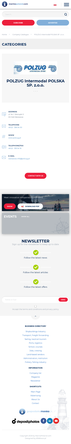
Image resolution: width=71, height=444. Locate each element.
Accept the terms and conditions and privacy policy (35, 309)
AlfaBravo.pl (41, 438)
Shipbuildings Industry (36, 331)
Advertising (35, 396)
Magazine (35, 377)
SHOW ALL (25, 216)
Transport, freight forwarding (35, 335)
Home (4, 34)
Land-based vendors (36, 354)
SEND (63, 300)
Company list (35, 373)
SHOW (9, 206)
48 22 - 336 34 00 (15, 127)
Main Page (35, 392)
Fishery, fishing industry (35, 362)
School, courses (35, 347)
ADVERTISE (52, 23)
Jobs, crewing (35, 351)
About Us (35, 399)
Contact (35, 403)
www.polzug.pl (14, 138)
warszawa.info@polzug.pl (19, 159)
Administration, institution (35, 358)
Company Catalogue (20, 34)
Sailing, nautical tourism (35, 339)
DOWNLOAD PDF (30, 206)
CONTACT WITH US (35, 176)
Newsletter (35, 381)
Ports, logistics (35, 343)
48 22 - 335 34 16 (14, 148)
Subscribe (18, 23)
